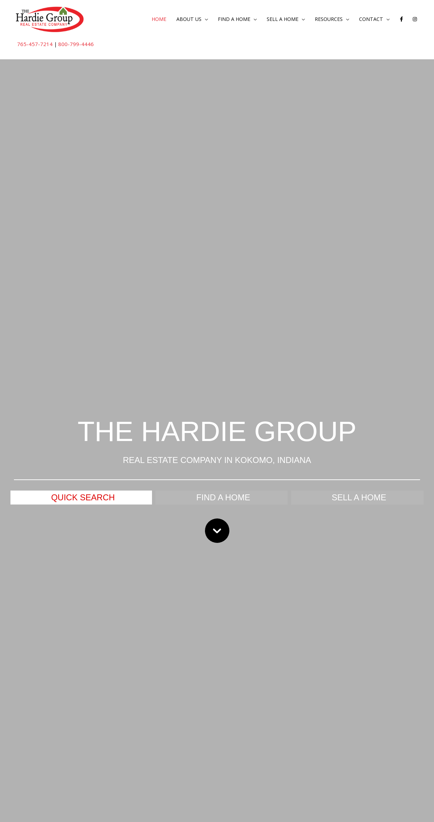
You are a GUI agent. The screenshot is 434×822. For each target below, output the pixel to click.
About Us (178, 19)
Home (146, 19)
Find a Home (225, 19)
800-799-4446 (76, 44)
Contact (369, 19)
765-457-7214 (35, 44)
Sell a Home (276, 19)
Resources (325, 19)
